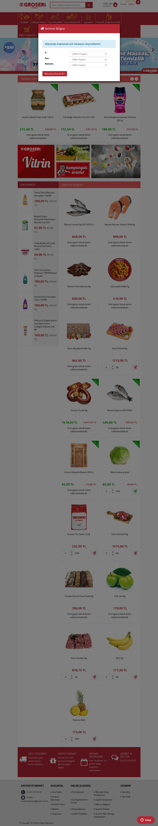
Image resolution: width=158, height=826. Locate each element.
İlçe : (47, 58)
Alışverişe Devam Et (54, 73)
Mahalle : (49, 63)
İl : (46, 52)
